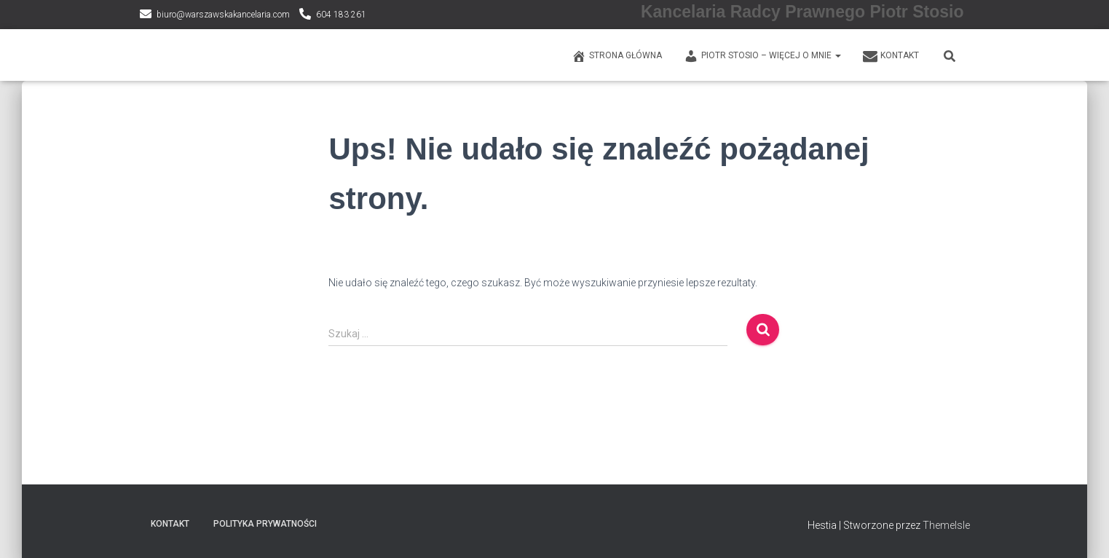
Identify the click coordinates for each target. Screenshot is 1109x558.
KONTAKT (891, 56)
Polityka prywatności (265, 524)
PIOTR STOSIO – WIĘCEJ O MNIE (762, 56)
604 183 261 (341, 14)
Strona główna (617, 56)
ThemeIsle (946, 525)
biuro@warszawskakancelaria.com (223, 14)
